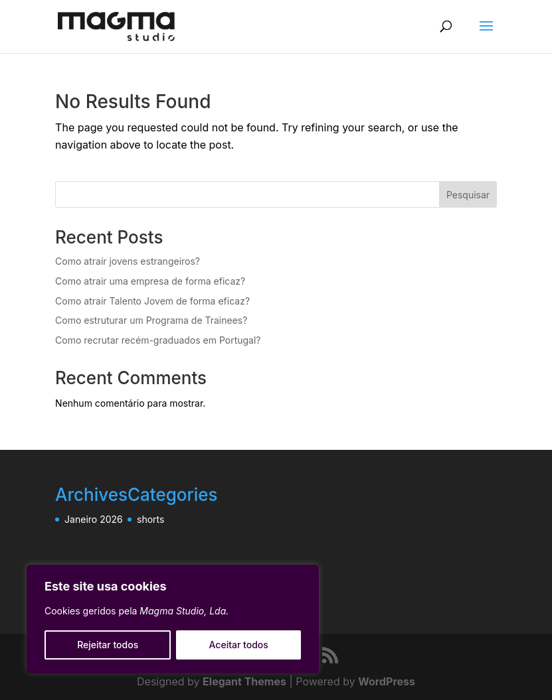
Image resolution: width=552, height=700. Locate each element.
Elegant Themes (244, 681)
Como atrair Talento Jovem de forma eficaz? (152, 301)
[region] (173, 619)
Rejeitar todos (107, 644)
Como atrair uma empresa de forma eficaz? (150, 281)
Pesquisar (468, 194)
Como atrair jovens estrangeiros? (127, 261)
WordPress (386, 681)
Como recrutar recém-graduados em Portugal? (157, 340)
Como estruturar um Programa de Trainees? (151, 320)
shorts (150, 519)
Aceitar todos (238, 644)
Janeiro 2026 (93, 519)
